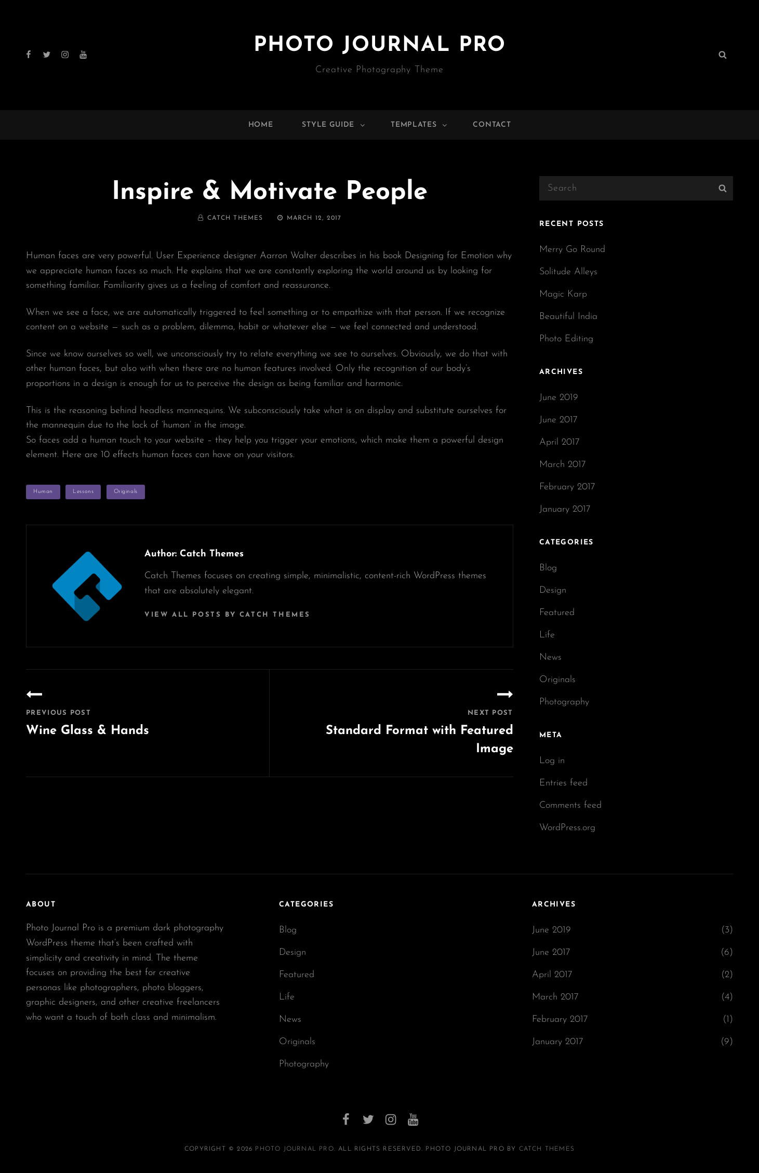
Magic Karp (563, 294)
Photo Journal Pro (380, 45)
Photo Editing (566, 339)
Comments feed (570, 805)
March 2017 (562, 465)
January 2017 (565, 509)
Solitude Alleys (568, 272)
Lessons (83, 492)
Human (43, 492)
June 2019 (558, 398)
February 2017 (567, 487)
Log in (552, 761)
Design (552, 590)
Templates (419, 125)
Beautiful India (568, 317)
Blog (548, 568)
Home (260, 125)
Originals (126, 492)
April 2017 (559, 442)
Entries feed (563, 783)
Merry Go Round (572, 250)
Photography (564, 702)
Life (547, 635)
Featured (557, 613)
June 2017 (558, 420)
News (550, 657)
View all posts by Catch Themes (227, 614)
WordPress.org (567, 828)
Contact (492, 125)
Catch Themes (235, 218)
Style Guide (334, 125)
